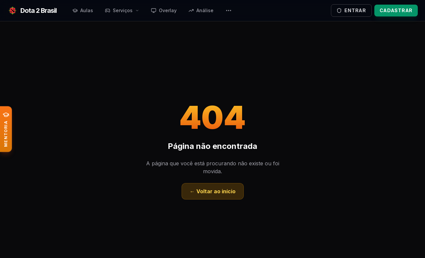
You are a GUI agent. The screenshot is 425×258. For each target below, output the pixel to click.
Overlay (164, 10)
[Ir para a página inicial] (32, 10)
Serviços (122, 10)
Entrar (351, 10)
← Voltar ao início (213, 191)
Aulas (82, 10)
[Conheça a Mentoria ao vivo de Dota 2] (6, 129)
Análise (200, 10)
